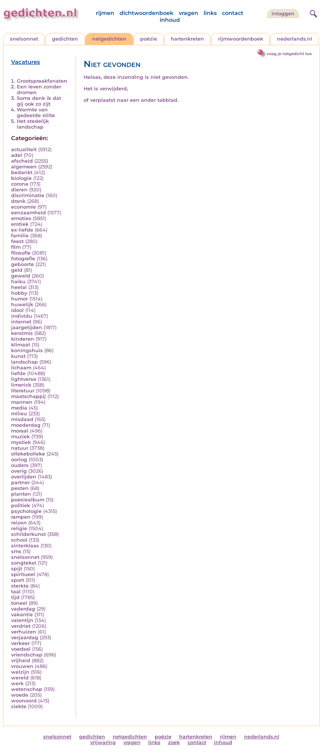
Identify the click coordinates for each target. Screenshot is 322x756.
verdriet (21, 626)
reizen (19, 523)
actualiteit (24, 149)
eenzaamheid (28, 213)
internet (21, 322)
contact (232, 13)
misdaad (22, 419)
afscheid (22, 161)
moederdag (25, 425)
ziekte (18, 706)
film (16, 247)
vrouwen (22, 666)
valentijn (22, 620)
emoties (21, 218)
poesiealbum (27, 500)
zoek (174, 742)
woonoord (24, 701)
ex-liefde (22, 230)
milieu (19, 413)
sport (17, 580)
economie (23, 207)
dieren (19, 190)
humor (19, 299)
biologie (21, 178)
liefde (18, 373)
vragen (188, 13)
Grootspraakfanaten (42, 81)
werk (17, 683)
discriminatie (27, 195)
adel (16, 155)
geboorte (22, 264)
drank (18, 201)
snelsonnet (24, 39)
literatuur (22, 391)
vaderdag (23, 609)
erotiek (20, 224)
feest (17, 241)
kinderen (22, 339)
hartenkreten (187, 39)
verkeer (20, 643)
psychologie (26, 511)
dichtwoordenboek (146, 13)
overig (19, 471)
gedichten (65, 39)
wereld (20, 678)
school (19, 540)
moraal (19, 431)
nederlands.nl (294, 39)
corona (19, 184)
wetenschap (26, 689)
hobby (19, 293)
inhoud (170, 19)
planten (21, 494)
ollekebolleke (28, 454)
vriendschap (26, 655)
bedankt (21, 172)
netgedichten (109, 39)
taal (16, 591)
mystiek (21, 442)
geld (17, 270)
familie (20, 235)
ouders (20, 465)
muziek (20, 436)
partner (20, 482)
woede (19, 695)
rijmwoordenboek (240, 39)
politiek (20, 505)
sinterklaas (25, 546)
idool (17, 310)
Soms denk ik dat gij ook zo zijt (39, 101)
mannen (21, 402)
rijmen (105, 13)
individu (21, 316)
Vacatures (25, 62)
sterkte (20, 586)
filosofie (21, 253)
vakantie (22, 614)
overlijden (23, 477)
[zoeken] (312, 12)
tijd (15, 597)
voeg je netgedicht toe (289, 53)
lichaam (21, 368)
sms (16, 551)
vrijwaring (103, 742)
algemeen (24, 167)
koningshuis (27, 350)
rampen (21, 517)
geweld (20, 276)
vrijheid (20, 660)
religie (19, 528)
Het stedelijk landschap (33, 124)
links (210, 13)
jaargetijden (26, 327)
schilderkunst (28, 534)
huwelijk (22, 304)
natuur (19, 448)
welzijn (20, 672)
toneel (19, 603)
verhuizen (23, 632)
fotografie (23, 258)
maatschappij (28, 396)
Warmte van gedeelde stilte (36, 112)
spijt (16, 568)
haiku (18, 281)
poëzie (148, 39)
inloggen (283, 13)
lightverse (23, 379)
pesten (20, 488)
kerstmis (22, 333)
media (19, 408)
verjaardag (24, 637)
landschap (24, 362)
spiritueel (23, 574)
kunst (18, 356)
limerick (21, 385)
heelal (19, 287)
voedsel (21, 649)
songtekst (23, 563)
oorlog (19, 459)
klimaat (20, 345)
